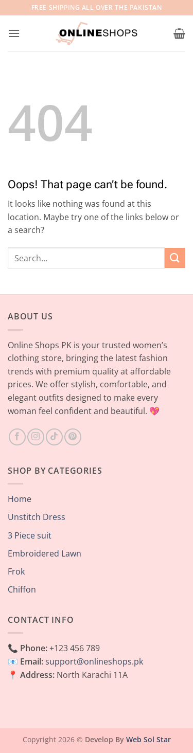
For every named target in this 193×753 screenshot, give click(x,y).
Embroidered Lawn (44, 553)
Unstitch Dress (36, 517)
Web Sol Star (148, 739)
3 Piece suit (29, 535)
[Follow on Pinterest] (72, 436)
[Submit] (175, 258)
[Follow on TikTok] (54, 436)
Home (19, 499)
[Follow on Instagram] (35, 436)
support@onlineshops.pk (94, 661)
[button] (14, 33)
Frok (16, 571)
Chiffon (22, 589)
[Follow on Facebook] (17, 436)
